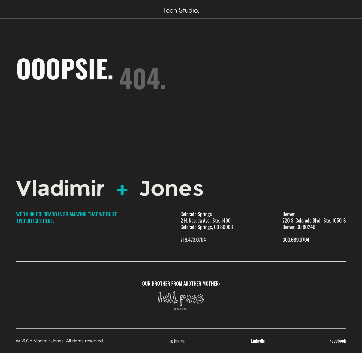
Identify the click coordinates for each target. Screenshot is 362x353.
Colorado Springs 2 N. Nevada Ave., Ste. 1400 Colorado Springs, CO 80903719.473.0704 (207, 227)
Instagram (178, 340)
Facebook (338, 340)
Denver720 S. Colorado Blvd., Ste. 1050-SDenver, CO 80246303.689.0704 (314, 227)
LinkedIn (258, 340)
